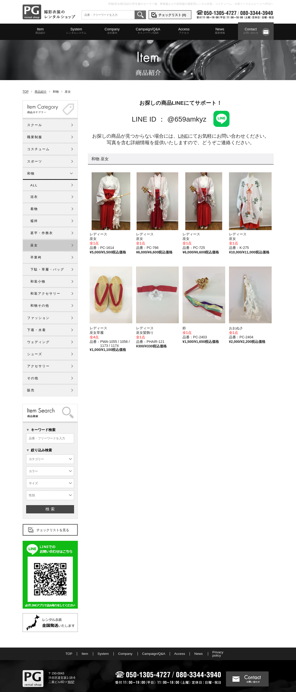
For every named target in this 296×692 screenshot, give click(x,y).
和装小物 (37, 274)
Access (184, 31)
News (220, 31)
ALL (34, 178)
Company (112, 31)
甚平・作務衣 (41, 225)
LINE (183, 128)
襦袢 (34, 213)
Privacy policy (228, 646)
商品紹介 (41, 84)
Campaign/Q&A (148, 31)
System (76, 31)
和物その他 (39, 298)
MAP (70, 674)
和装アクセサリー (45, 286)
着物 (34, 201)
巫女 (34, 238)
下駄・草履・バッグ (47, 262)
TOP (26, 84)
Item (40, 31)
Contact (251, 31)
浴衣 (34, 189)
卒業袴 (36, 250)
